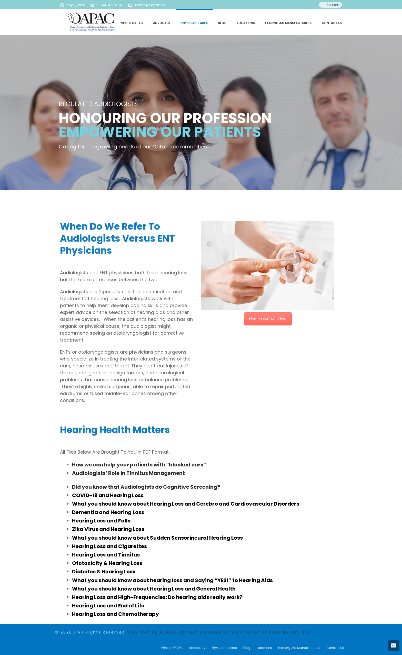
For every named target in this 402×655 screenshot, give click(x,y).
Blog (222, 23)
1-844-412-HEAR (110, 5)
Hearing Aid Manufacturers (288, 23)
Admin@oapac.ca (150, 5)
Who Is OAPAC (131, 23)
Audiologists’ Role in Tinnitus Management (128, 473)
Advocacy (161, 23)
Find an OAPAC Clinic (267, 318)
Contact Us (332, 23)
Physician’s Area (194, 23)
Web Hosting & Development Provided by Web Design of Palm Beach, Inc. (219, 632)
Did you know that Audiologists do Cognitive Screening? (146, 486)
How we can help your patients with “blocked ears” (139, 464)
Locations (246, 23)
